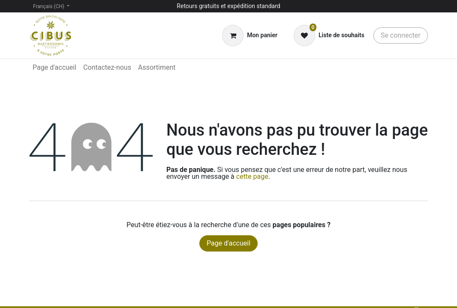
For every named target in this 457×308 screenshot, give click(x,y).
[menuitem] (54, 67)
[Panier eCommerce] (250, 35)
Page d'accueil (228, 243)
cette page (252, 176)
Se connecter (401, 35)
